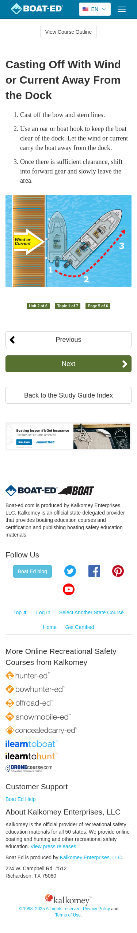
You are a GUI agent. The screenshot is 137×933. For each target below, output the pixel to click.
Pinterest (118, 571)
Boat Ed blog (32, 571)
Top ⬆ (20, 612)
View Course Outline (68, 32)
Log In (43, 612)
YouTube (69, 589)
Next (68, 363)
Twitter (70, 571)
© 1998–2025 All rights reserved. (50, 908)
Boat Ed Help (20, 799)
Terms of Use (68, 915)
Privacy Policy (96, 908)
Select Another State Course (91, 612)
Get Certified (79, 627)
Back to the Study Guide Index (68, 395)
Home (50, 627)
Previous (68, 339)
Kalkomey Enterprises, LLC (91, 857)
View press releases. (54, 846)
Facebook (94, 571)
